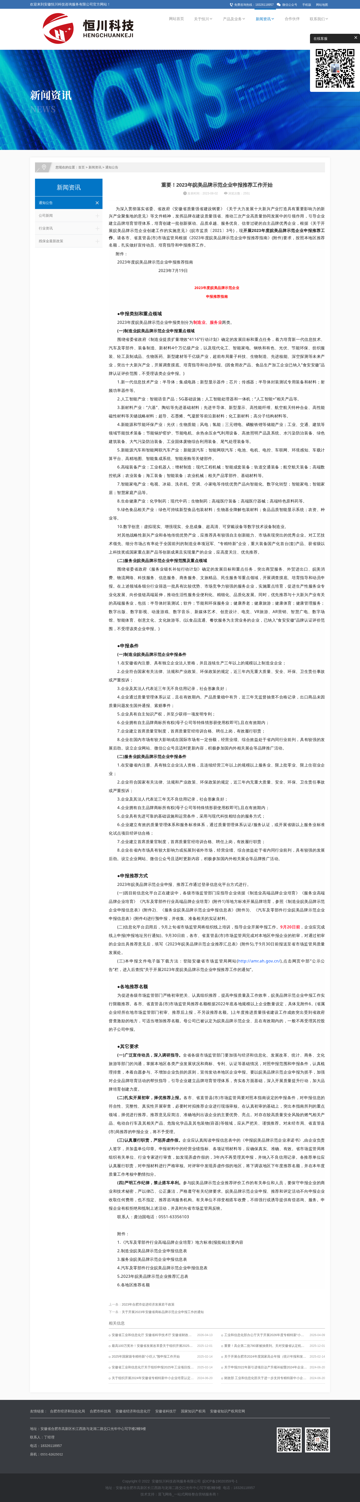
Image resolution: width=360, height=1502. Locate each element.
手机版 (306, 5)
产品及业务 (234, 19)
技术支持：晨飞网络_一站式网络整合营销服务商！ (180, 1494)
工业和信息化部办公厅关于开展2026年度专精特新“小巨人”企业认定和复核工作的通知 (286, 1335)
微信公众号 (289, 5)
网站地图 (322, 5)
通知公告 (111, 167)
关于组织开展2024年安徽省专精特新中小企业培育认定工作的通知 (159, 1378)
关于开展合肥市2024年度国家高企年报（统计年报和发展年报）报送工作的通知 (281, 1356)
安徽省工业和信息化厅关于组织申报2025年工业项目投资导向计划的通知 (164, 1367)
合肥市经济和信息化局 (67, 1411)
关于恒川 (203, 19)
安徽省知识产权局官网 (227, 1411)
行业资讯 (70, 228)
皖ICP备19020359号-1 (220, 1481)
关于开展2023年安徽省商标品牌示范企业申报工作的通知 (163, 1312)
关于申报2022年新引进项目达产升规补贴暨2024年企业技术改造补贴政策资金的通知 (285, 1367)
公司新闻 (70, 215)
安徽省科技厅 (165, 1411)
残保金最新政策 (70, 241)
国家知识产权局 (193, 1411)
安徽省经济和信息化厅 (133, 1411)
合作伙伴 (292, 19)
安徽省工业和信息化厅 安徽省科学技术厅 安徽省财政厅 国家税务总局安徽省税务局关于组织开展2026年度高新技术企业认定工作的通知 (209, 1335)
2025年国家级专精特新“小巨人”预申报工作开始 (146, 1356)
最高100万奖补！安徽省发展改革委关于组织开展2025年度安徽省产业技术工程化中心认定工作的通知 (185, 1346)
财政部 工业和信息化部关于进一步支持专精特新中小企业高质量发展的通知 (278, 1378)
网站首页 (176, 19)
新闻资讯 (265, 19)
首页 (81, 167)
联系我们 (319, 19)
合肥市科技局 (100, 1411)
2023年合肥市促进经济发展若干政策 (148, 1304)
